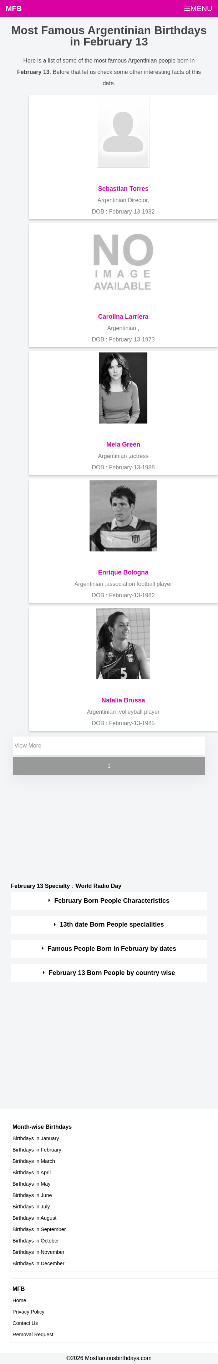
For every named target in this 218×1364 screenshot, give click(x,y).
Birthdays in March (33, 1161)
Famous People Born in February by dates (111, 948)
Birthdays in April (31, 1172)
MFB (14, 8)
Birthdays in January (35, 1138)
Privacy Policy (28, 1312)
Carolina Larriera (123, 316)
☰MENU (198, 8)
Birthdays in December (38, 1263)
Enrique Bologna (123, 572)
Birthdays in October (35, 1241)
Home (19, 1300)
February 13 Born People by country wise (112, 972)
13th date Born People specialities (112, 924)
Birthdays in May (31, 1184)
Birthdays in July (31, 1206)
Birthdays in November (38, 1252)
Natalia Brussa (123, 700)
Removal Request (32, 1334)
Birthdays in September (39, 1229)
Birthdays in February (36, 1150)
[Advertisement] (102, 827)
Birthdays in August (34, 1218)
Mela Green (123, 444)
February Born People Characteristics (111, 900)
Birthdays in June (32, 1195)
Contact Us (25, 1323)
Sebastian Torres (123, 188)
